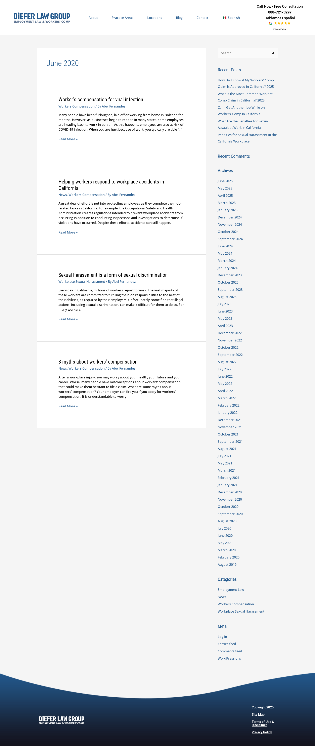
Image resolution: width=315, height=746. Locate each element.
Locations (154, 17)
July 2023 (224, 304)
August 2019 (227, 564)
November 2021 (230, 427)
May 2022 (225, 383)
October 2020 (228, 506)
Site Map (258, 714)
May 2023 (225, 318)
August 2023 (227, 297)
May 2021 (225, 463)
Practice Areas (122, 17)
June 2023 (225, 311)
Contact (202, 17)
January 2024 (227, 268)
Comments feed (230, 651)
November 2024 (230, 224)
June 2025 (225, 181)
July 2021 (224, 456)
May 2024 (225, 253)
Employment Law (231, 589)
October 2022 (228, 347)
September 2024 (230, 239)
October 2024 (228, 232)
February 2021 (228, 477)
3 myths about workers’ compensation (98, 362)
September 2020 (230, 514)
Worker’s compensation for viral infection (100, 99)
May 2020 (225, 543)
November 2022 (230, 340)
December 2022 (230, 333)
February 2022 (228, 405)
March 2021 (227, 470)
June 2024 (225, 246)
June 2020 (225, 535)
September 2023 (230, 289)
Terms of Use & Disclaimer (263, 723)
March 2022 (227, 398)
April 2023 (225, 326)
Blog (179, 17)
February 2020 (228, 557)
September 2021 (230, 441)
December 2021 (230, 420)
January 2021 (227, 485)
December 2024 (230, 217)
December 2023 (230, 275)
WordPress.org (229, 658)
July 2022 (224, 369)
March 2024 (227, 260)
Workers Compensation (76, 106)
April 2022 (225, 391)
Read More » (68, 139)
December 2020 (230, 492)
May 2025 (225, 188)
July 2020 (224, 528)
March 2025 (227, 203)
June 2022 (225, 376)
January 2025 (227, 210)
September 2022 (230, 355)
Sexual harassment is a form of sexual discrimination (113, 275)
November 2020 (230, 499)
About (93, 17)
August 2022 (227, 362)
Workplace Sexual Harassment (81, 281)
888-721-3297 (279, 12)
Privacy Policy (279, 29)
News (62, 195)
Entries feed (227, 644)
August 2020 (227, 521)
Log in (222, 636)
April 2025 (225, 195)
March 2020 (227, 550)
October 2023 (228, 282)
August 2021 (227, 449)
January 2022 (227, 412)
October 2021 (228, 434)
